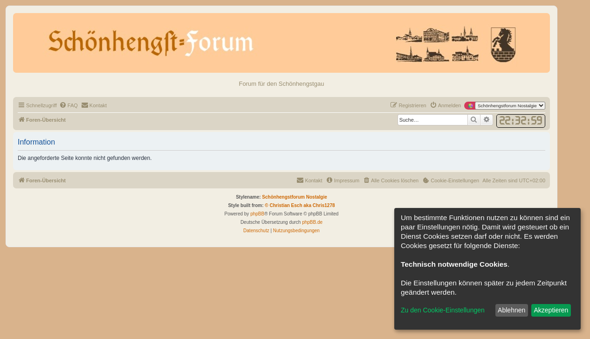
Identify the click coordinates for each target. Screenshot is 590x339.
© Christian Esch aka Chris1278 (300, 205)
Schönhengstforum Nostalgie (294, 197)
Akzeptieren (551, 310)
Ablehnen (511, 310)
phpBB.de (312, 222)
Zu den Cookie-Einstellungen (443, 310)
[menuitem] (68, 105)
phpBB (257, 213)
